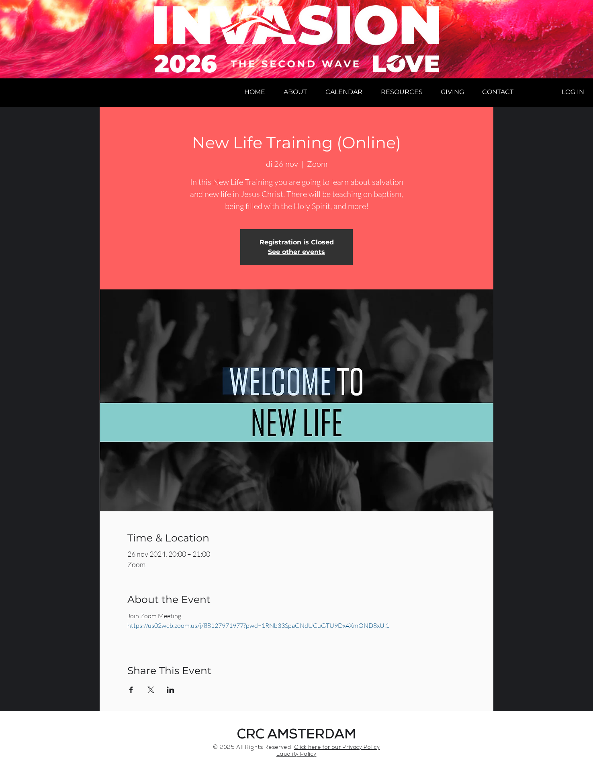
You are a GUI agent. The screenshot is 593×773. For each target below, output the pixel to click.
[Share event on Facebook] (131, 690)
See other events (296, 252)
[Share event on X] (151, 690)
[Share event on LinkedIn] (170, 690)
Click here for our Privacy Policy (337, 747)
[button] (295, 92)
